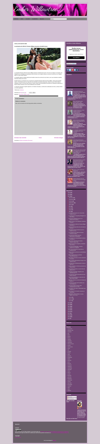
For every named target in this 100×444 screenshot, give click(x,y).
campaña (69, 340)
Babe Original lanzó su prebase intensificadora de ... (75, 255)
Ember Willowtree (35, 9)
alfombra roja (70, 330)
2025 (69, 194)
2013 (69, 318)
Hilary (80, 408)
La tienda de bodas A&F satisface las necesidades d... (76, 283)
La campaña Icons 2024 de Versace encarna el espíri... (76, 233)
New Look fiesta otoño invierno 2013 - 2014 (78, 102)
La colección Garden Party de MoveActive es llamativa (75, 236)
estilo (69, 354)
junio (70, 208)
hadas (69, 358)
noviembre (71, 199)
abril (70, 211)
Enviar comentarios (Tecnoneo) (26, 140)
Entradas (69, 396)
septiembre (71, 202)
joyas (69, 361)
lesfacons (22, 89)
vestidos (69, 386)
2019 (69, 309)
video (69, 387)
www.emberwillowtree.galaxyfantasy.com (59, 432)
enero (70, 300)
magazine (70, 366)
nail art (69, 372)
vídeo (69, 389)
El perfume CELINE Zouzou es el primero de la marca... (75, 219)
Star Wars (70, 383)
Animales (70, 331)
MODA (22, 18)
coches (69, 345)
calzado (69, 339)
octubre (70, 201)
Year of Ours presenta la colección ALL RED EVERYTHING (77, 278)
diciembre (71, 197)
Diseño (25, 94)
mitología (70, 369)
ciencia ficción (71, 343)
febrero (70, 298)
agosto (70, 204)
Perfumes (70, 378)
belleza (69, 336)
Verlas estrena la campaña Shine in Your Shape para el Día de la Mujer (79, 121)
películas (69, 377)
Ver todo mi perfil (81, 417)
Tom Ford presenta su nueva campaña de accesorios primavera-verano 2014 (79, 160)
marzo (70, 297)
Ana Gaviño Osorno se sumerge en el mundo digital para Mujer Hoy (79, 92)
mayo (70, 209)
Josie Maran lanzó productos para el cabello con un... (76, 230)
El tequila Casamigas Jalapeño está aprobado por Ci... (76, 272)
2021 (69, 306)
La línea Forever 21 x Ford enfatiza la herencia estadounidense (78, 111)
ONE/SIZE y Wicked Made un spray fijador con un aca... (76, 294)
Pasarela (69, 375)
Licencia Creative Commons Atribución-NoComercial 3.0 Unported (54, 431)
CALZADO (28, 18)
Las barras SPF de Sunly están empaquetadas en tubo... (75, 286)
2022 (69, 304)
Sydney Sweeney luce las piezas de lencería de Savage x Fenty (79, 179)
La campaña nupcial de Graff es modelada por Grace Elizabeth (79, 131)
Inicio (40, 137)
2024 (69, 196)
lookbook (70, 364)
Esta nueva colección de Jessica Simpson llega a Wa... (75, 241)
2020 (69, 308)
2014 (69, 316)
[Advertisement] (50, 30)
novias (69, 373)
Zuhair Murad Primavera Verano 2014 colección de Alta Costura (79, 141)
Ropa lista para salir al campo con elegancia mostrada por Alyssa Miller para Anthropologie (79, 151)
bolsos (69, 337)
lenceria (69, 363)
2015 (69, 314)
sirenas (69, 381)
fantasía (69, 355)
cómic (69, 348)
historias (69, 360)
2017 (69, 313)
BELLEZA (42, 18)
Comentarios (70, 398)
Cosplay (69, 351)
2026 (69, 192)
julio (70, 206)
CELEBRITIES (35, 18)
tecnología (70, 384)
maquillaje (70, 367)
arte (68, 333)
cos (68, 349)
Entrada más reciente (20, 137)
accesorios (70, 328)
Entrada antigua (58, 137)
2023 (69, 302)
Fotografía (70, 357)
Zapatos (69, 390)
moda (28, 94)
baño (69, 334)
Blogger (54, 440)
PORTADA (16, 18)
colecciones (21, 94)
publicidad (70, 380)
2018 (69, 311)
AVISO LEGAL (18, 437)
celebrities (70, 342)
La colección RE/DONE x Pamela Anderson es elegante (75, 247)
